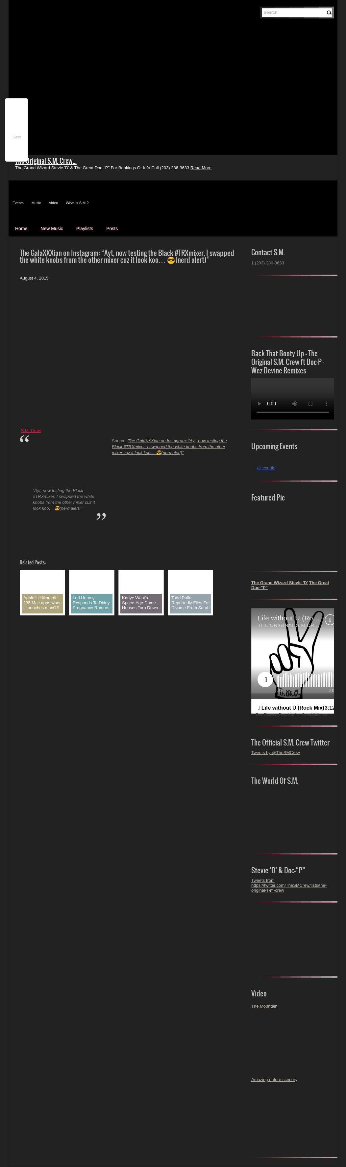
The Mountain (264, 1006)
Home (21, 228)
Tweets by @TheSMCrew (275, 752)
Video (53, 203)
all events (266, 467)
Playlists (84, 228)
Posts (112, 228)
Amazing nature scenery (274, 1079)
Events (18, 203)
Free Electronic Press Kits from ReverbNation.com (292, 715)
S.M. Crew (31, 430)
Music (36, 203)
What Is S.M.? (77, 203)
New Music (51, 228)
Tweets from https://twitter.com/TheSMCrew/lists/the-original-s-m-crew (289, 885)
